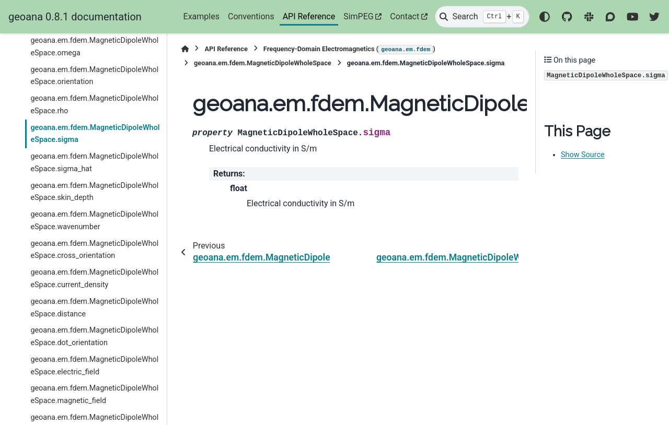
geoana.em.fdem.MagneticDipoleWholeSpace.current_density (94, 278)
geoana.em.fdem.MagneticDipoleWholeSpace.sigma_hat (94, 162)
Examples (201, 16)
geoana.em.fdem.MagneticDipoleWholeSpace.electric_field (94, 365)
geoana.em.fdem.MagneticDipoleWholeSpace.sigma (94, 134)
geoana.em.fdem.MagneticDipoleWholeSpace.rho (94, 104)
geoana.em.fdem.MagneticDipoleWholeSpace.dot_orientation (94, 336)
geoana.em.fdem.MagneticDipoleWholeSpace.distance (94, 307)
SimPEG (358, 16)
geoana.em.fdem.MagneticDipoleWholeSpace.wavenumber (94, 220)
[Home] (185, 48)
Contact (404, 16)
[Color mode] (544, 17)
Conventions (251, 16)
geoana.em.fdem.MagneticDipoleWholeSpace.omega (94, 46)
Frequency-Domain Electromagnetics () (349, 49)
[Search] (482, 17)
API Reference (309, 16)
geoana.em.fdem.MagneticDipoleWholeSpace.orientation (94, 76)
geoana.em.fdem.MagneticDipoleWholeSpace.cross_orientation (94, 250)
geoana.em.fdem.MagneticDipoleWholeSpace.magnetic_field (94, 394)
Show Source (583, 154)
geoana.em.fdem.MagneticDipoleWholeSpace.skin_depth (94, 192)
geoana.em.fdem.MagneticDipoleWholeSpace (262, 63)
